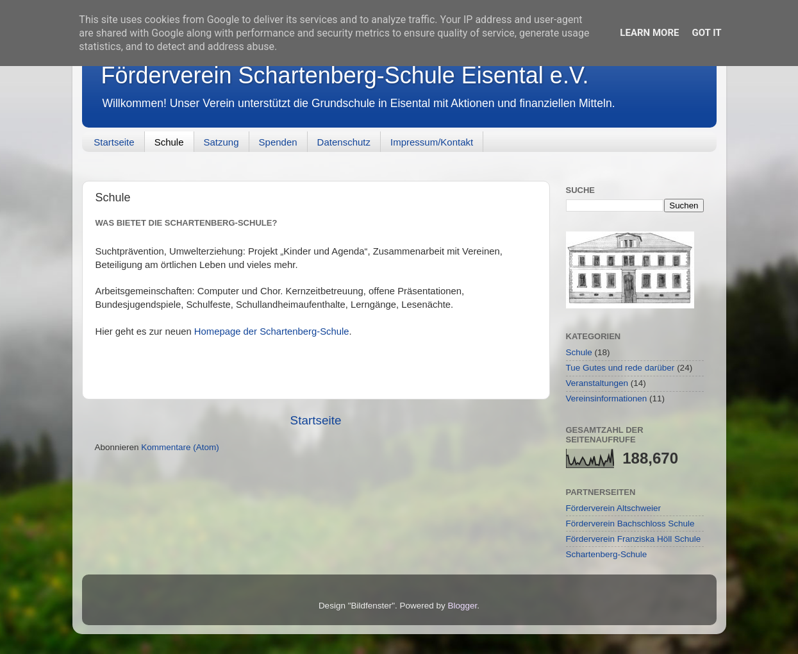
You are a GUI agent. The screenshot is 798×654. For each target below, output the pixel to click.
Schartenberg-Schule (606, 554)
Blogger (463, 605)
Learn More (649, 32)
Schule (169, 142)
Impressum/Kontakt (431, 142)
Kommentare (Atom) (180, 447)
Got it (706, 32)
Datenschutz (343, 142)
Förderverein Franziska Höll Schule (633, 539)
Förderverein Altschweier (613, 508)
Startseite (114, 142)
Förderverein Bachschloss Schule (630, 523)
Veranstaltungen (597, 383)
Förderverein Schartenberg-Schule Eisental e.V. (345, 75)
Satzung (221, 142)
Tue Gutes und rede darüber (620, 368)
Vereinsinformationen (606, 398)
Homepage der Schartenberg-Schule (271, 331)
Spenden (278, 142)
